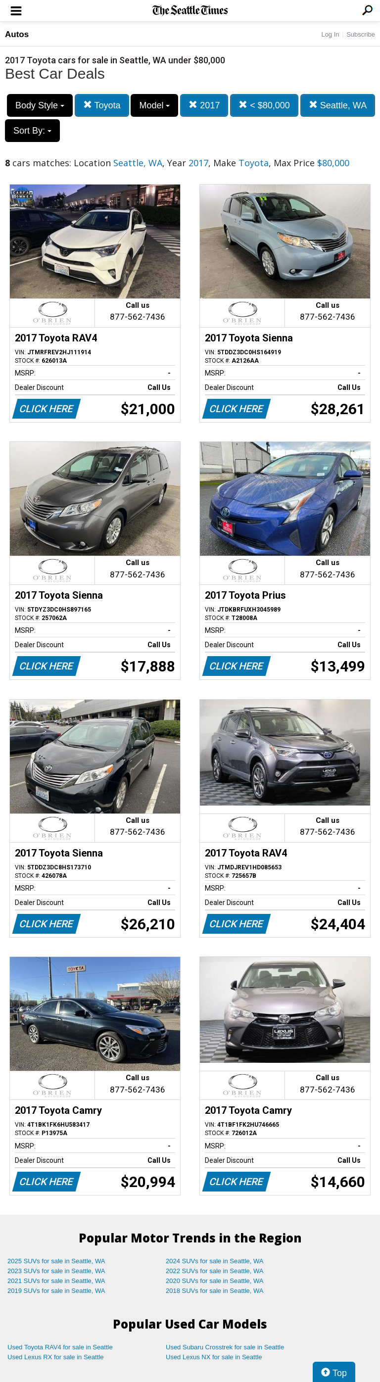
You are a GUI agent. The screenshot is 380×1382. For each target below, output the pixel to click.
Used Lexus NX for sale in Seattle (214, 1357)
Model (154, 105)
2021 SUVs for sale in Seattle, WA (56, 1281)
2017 (204, 105)
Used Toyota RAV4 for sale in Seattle (60, 1347)
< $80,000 (264, 105)
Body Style (39, 105)
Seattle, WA (338, 105)
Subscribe (360, 34)
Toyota (102, 105)
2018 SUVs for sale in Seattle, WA (215, 1290)
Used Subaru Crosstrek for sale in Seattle (225, 1347)
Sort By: (32, 131)
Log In (330, 34)
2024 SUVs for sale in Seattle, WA (215, 1261)
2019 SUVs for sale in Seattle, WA (56, 1290)
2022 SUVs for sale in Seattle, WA (215, 1271)
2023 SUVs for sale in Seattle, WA (56, 1271)
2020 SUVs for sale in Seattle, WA (215, 1281)
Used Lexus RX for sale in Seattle (55, 1357)
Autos (17, 34)
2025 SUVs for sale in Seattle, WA (56, 1261)
